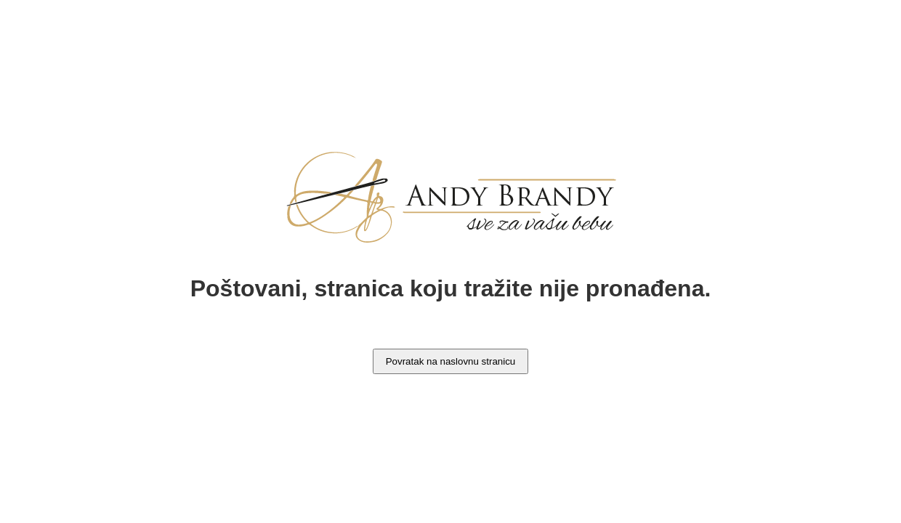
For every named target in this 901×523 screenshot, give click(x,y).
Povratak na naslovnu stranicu (451, 361)
